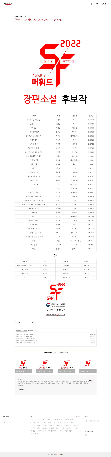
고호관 (45, 428)
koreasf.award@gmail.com (55, 314)
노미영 (33, 431)
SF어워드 (21, 379)
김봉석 (67, 422)
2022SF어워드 (42, 431)
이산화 (70, 428)
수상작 (76, 428)
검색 (106, 421)
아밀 (38, 419)
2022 (61, 431)
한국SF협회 (69, 431)
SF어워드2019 (46, 422)
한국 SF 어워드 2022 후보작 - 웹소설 (24, 334)
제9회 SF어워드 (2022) (21, 331)
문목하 (52, 425)
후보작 (63, 428)
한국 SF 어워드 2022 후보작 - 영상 (24, 336)
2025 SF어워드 (54, 428)
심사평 (49, 419)
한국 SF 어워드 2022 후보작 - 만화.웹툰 (25, 338)
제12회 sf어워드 (42, 425)
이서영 (66, 425)
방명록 (104, 4)
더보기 (78, 416)
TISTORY (56, 454)
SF (43, 419)
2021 (32, 419)
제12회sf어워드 (58, 422)
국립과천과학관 (69, 419)
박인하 (33, 428)
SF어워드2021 (35, 422)
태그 (97, 4)
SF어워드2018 (53, 431)
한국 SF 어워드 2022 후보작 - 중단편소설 (25, 340)
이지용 (74, 422)
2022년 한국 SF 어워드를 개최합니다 (24, 342)
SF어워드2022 (75, 425)
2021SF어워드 (57, 419)
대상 (39, 428)
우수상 (33, 425)
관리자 (61, 454)
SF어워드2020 (35, 434)
